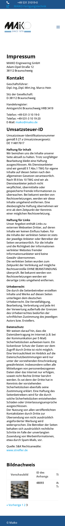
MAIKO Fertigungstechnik (30, 6)
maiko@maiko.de (27, 122)
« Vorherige (14, 505)
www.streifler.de (17, 450)
